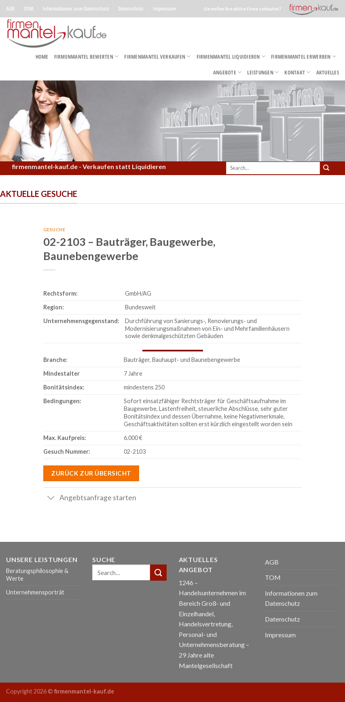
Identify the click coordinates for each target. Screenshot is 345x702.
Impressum (164, 8)
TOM (28, 8)
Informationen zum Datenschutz (75, 8)
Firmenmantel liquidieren (231, 56)
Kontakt (297, 72)
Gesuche (54, 229)
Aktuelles (327, 72)
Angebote (227, 72)
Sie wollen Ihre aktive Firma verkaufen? (243, 8)
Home (42, 56)
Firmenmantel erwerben (303, 56)
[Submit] (326, 168)
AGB (10, 8)
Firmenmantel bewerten (86, 56)
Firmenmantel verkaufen (157, 56)
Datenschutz (131, 8)
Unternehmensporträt (35, 592)
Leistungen (263, 72)
